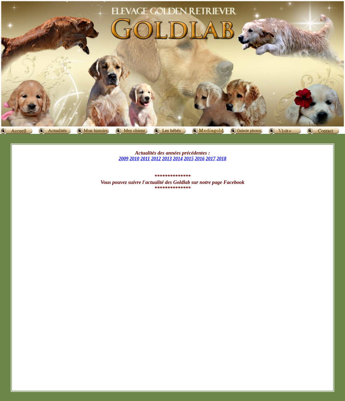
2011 (145, 158)
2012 (156, 158)
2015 (189, 158)
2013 (167, 158)
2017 (210, 158)
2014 (178, 158)
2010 (134, 158)
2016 (200, 158)
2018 (221, 158)
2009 (123, 158)
